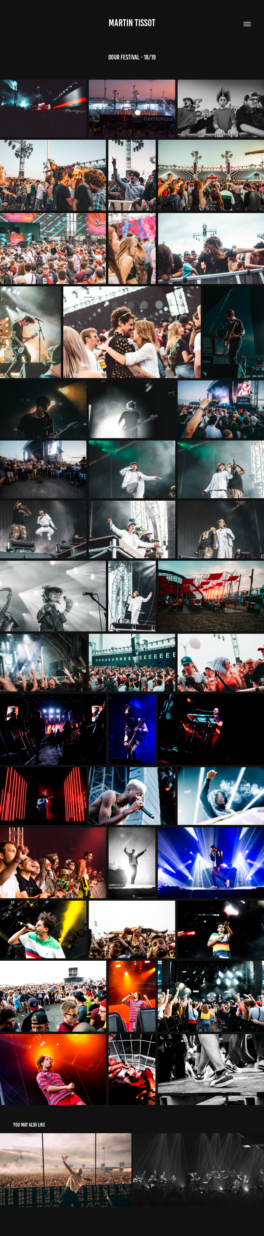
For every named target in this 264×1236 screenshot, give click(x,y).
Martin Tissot (132, 22)
